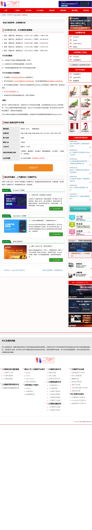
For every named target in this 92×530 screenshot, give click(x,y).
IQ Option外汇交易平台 (79, 400)
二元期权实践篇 (8, 378)
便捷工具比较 (76, 384)
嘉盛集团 (76, 80)
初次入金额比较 (77, 375)
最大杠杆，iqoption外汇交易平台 (14, 269)
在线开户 (33, 167)
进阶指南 (63, 10)
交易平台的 (74, 118)
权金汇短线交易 (31, 381)
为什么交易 (74, 93)
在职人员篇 (52, 375)
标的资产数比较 (77, 381)
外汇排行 (29, 10)
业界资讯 (86, 10)
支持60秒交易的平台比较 (79, 387)
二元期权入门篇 (8, 372)
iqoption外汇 (77, 77)
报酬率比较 (75, 378)
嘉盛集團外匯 (30, 394)
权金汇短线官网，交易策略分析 (53, 269)
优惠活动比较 (76, 390)
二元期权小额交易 (54, 391)
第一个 (86, 106)
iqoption (28, 372)
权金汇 (75, 46)
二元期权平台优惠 (54, 406)
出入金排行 (40, 10)
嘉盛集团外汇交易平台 (79, 403)
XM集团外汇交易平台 (79, 397)
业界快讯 (10, 15)
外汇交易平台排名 (80, 208)
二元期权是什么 (54, 384)
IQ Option (76, 36)
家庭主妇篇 (52, 372)
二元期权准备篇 (8, 375)
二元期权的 (74, 106)
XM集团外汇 (77, 59)
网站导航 (75, 10)
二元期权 (3, 15)
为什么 (74, 130)
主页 (5, 10)
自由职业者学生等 (54, 378)
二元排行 (17, 10)
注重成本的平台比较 (78, 372)
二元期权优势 (53, 387)
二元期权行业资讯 (54, 409)
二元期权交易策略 (54, 397)
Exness (75, 39)
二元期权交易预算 (54, 394)
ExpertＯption (77, 43)
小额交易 (52, 10)
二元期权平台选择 (54, 400)
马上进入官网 (56, 208)
